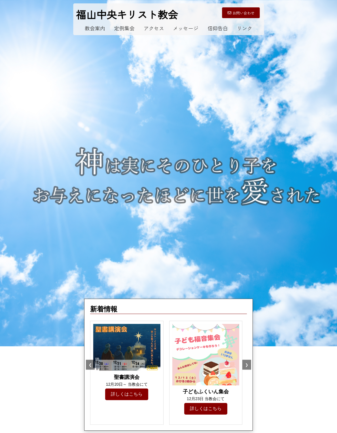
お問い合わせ (241, 13)
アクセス (154, 28)
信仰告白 (217, 28)
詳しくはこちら (127, 394)
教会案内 (95, 28)
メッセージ (185, 28)
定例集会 (124, 28)
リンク (244, 28)
